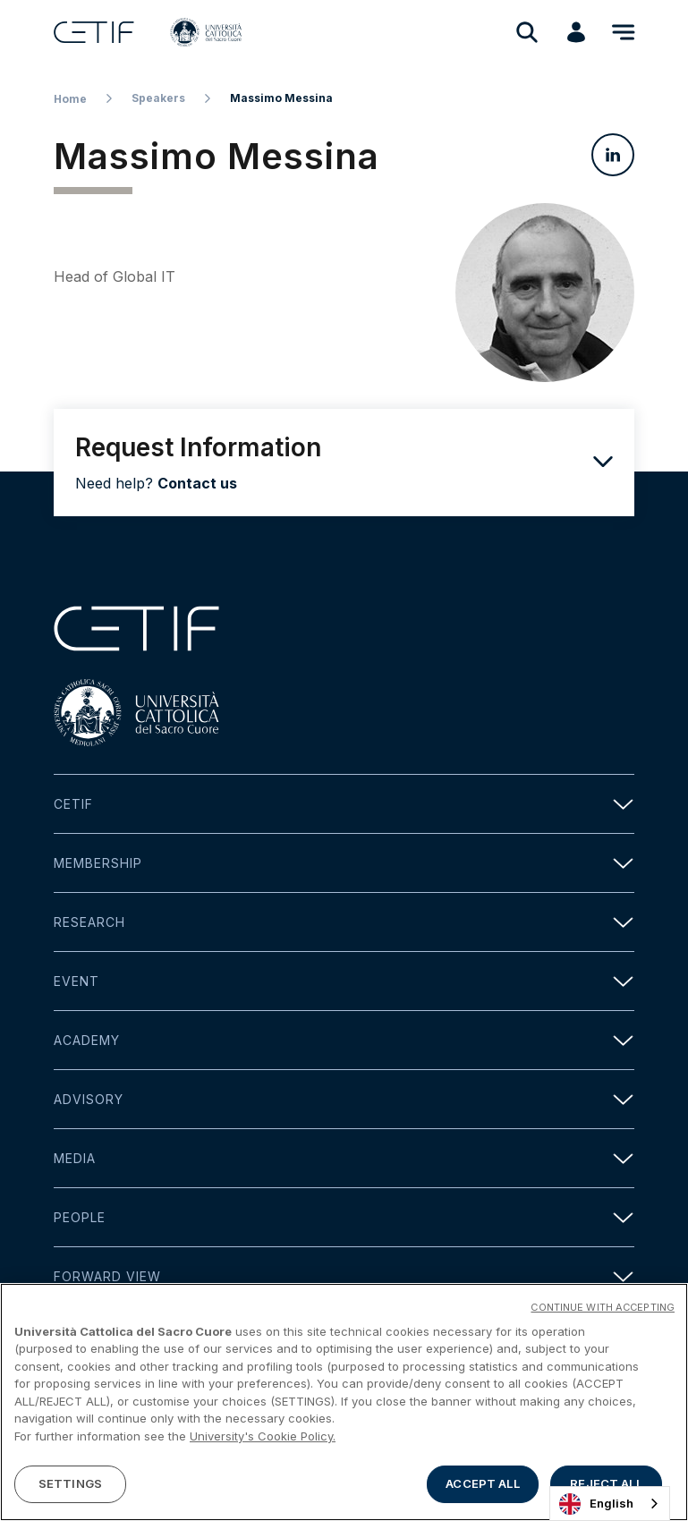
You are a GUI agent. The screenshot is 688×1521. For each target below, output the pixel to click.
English (596, 1504)
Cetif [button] (344, 804)
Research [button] (344, 922)
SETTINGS (70, 1487)
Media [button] (344, 1158)
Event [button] (344, 981)
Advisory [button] (344, 1099)
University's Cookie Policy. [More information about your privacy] (263, 1439)
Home (70, 99)
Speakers (158, 98)
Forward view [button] (344, 1276)
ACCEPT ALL (482, 1487)
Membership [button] (344, 863)
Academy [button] (344, 1040)
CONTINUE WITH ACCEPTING (603, 1310)
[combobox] (609, 1503)
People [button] (344, 1217)
